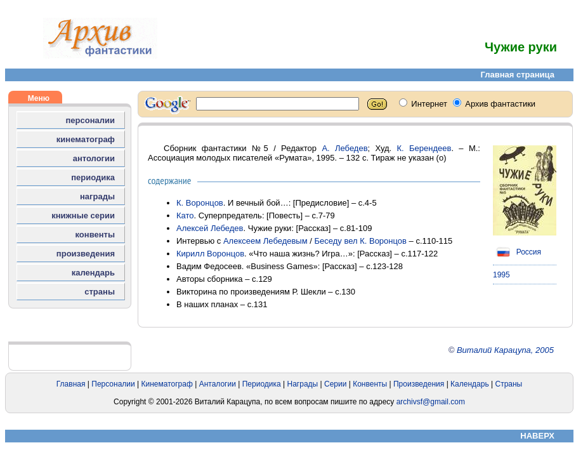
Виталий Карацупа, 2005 (505, 350)
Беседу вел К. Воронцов (361, 241)
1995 (501, 274)
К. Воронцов (199, 203)
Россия (517, 252)
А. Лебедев (344, 148)
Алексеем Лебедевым (265, 241)
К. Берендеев (424, 148)
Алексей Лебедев (210, 228)
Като (185, 215)
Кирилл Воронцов (210, 253)
